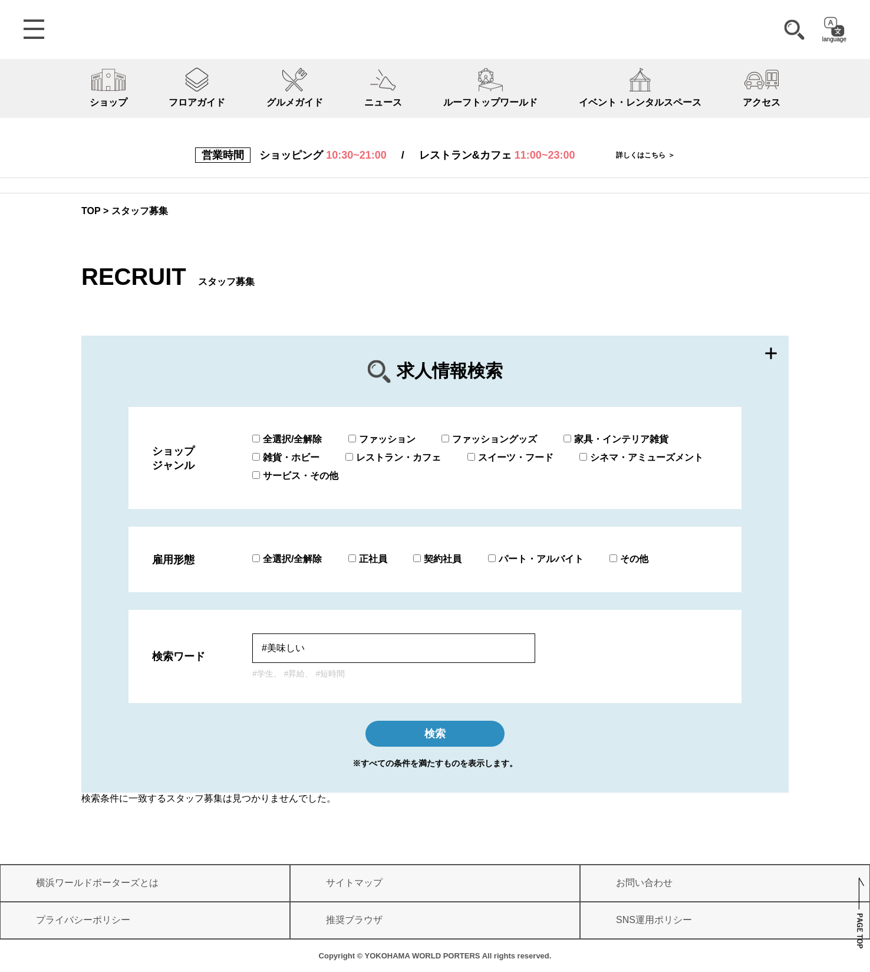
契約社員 (437, 559)
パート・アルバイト (536, 559)
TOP (91, 211)
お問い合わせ (644, 883)
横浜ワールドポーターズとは (97, 883)
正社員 (367, 559)
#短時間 (330, 673)
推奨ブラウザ (354, 920)
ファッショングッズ (489, 439)
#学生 (262, 673)
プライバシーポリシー (83, 920)
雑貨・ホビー (285, 457)
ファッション (382, 439)
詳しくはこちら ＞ (645, 155)
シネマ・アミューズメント (641, 457)
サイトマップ (354, 883)
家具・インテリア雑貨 (615, 439)
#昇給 (294, 673)
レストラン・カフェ (393, 457)
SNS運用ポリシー (654, 920)
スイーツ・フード (510, 457)
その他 (628, 559)
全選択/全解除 (287, 439)
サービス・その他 (295, 476)
